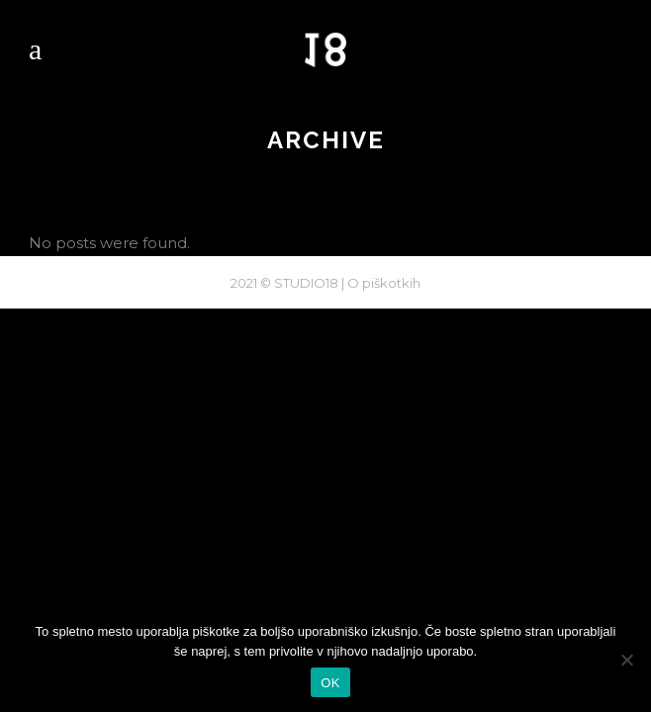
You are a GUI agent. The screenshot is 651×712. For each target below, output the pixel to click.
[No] (626, 659)
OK (330, 682)
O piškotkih (383, 283)
